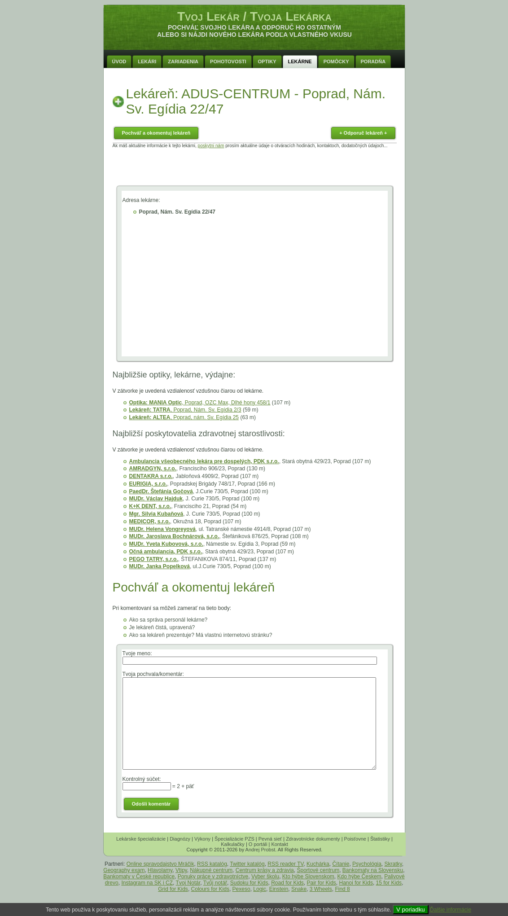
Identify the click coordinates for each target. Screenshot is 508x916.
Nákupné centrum (211, 870)
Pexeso (241, 889)
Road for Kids (287, 883)
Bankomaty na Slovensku (372, 870)
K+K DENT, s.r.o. (150, 506)
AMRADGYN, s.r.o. (152, 468)
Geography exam (124, 870)
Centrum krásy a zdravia (265, 870)
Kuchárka (318, 864)
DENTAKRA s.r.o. (151, 476)
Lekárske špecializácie (141, 838)
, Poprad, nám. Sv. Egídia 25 (184, 417)
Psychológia (366, 864)
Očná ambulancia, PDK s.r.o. (165, 551)
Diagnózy (180, 838)
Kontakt (279, 844)
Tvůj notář (215, 883)
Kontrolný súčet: (142, 779)
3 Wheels (321, 889)
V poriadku (410, 909)
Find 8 (342, 889)
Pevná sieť (270, 838)
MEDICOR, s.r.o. (149, 521)
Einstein (279, 889)
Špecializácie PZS (234, 838)
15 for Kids (389, 883)
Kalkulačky (233, 844)
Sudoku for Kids (249, 883)
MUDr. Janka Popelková (159, 566)
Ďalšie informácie (450, 910)
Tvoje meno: (137, 653)
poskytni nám (211, 145)
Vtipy (181, 870)
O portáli (258, 844)
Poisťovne (355, 838)
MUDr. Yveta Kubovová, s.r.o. (166, 544)
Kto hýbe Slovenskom (308, 876)
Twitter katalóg (247, 864)
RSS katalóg (212, 864)
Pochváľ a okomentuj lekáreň (156, 133)
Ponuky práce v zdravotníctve (213, 876)
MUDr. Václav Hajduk (156, 498)
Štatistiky (380, 838)
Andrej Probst (260, 849)
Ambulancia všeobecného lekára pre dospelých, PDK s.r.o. (204, 461)
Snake (299, 889)
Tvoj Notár (188, 883)
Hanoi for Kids (356, 883)
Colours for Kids (210, 889)
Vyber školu (265, 876)
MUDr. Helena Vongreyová (162, 529)
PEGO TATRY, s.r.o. (153, 559)
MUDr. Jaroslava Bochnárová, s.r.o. (174, 536)
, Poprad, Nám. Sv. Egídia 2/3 (185, 410)
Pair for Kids (321, 883)
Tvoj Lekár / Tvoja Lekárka (254, 16)
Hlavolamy (160, 870)
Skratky (393, 864)
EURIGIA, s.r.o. (148, 484)
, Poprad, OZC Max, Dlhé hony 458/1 (200, 402)
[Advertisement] (254, 168)
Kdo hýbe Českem (359, 876)
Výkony (202, 838)
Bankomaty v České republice (139, 876)
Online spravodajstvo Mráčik (160, 864)
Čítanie (340, 864)
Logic (259, 889)
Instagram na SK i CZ (147, 883)
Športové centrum (318, 870)
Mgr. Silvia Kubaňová (156, 514)
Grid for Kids (173, 889)
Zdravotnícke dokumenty (313, 838)
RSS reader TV (285, 864)
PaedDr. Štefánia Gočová (161, 491)
